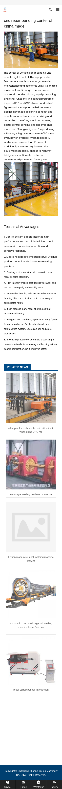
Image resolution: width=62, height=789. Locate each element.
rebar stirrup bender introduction (31, 689)
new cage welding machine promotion (31, 494)
